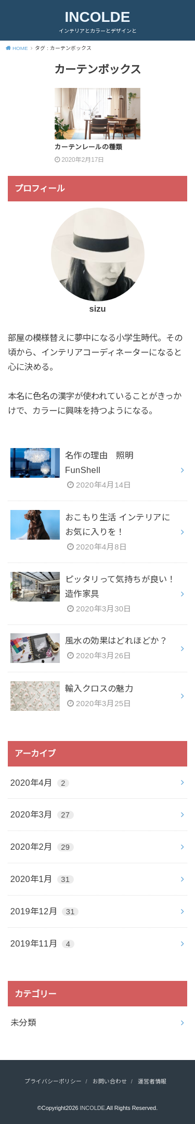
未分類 (23, 1022)
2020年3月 (42, 814)
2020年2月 (42, 846)
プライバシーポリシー (53, 1081)
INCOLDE (98, 17)
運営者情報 (152, 1081)
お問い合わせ (110, 1081)
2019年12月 (44, 911)
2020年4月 (39, 782)
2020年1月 (42, 879)
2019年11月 (42, 943)
